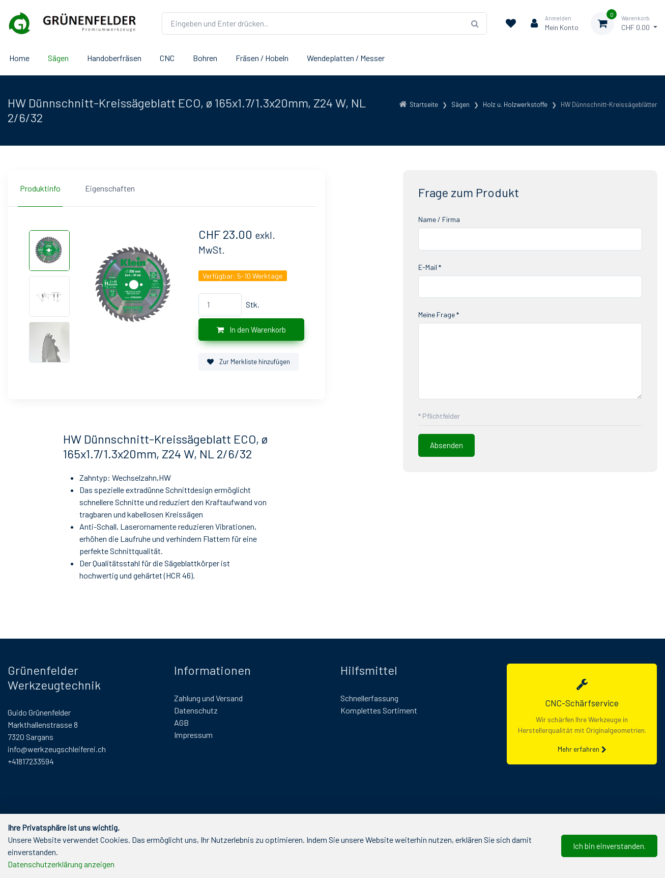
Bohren (205, 58)
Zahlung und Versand (208, 698)
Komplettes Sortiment (378, 710)
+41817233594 (31, 761)
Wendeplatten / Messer (346, 58)
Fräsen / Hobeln (262, 58)
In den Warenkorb (251, 329)
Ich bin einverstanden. (609, 845)
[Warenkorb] (624, 23)
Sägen (58, 58)
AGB (181, 722)
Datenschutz (196, 710)
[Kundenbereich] (551, 23)
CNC (167, 58)
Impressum (193, 734)
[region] (166, 188)
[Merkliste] (511, 23)
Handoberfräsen (114, 58)
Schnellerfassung (369, 698)
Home (19, 58)
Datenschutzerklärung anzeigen (61, 864)
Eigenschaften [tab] (110, 188)
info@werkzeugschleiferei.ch (57, 749)
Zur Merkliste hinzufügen (248, 362)
